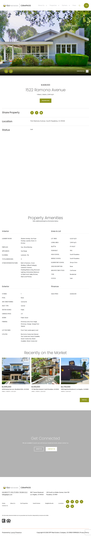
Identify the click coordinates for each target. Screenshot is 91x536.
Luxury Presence (16, 532)
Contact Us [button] (51, 449)
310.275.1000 (14, 492)
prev (6, 71)
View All (84, 400)
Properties (53, 5)
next (11, 71)
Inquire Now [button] (45, 101)
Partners (64, 5)
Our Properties (24, 503)
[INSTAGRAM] (81, 501)
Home (3, 503)
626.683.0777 (6, 492)
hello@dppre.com (7, 495)
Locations (61, 503)
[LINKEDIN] (72, 506)
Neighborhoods (49, 503)
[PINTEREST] (77, 501)
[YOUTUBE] (67, 506)
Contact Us (5, 505)
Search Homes (36, 503)
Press (74, 5)
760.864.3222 (23, 492)
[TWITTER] (67, 501)
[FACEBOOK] (72, 501)
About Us (41, 5)
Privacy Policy (84, 532)
